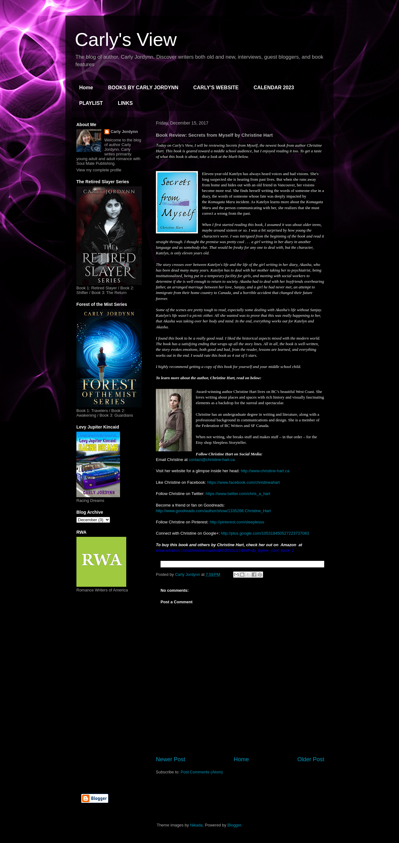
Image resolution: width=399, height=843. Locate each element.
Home (86, 87)
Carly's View (126, 39)
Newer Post (170, 759)
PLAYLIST (91, 103)
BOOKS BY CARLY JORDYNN (143, 87)
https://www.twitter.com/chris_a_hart (237, 493)
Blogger (234, 825)
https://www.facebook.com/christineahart (243, 482)
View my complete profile (98, 170)
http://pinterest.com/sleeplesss (237, 522)
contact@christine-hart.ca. (212, 459)
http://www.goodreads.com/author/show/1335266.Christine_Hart (213, 510)
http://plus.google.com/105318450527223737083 (265, 533)
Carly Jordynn (124, 131)
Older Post (310, 759)
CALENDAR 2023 (273, 87)
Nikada (196, 825)
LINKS (125, 103)
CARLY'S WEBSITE (215, 87)
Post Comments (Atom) (202, 772)
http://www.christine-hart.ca (265, 470)
